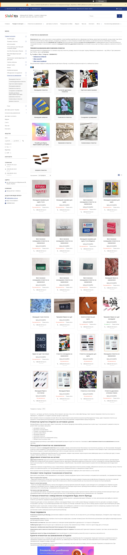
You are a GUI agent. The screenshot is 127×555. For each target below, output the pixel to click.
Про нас (84, 24)
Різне (8, 106)
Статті (6, 122)
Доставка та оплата (52, 24)
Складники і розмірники (64, 117)
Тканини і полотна (12, 41)
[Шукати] (119, 16)
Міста (98, 24)
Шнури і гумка (11, 65)
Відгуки (77, 24)
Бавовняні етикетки (111, 117)
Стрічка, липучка (12, 62)
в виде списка (121, 150)
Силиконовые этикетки (40, 144)
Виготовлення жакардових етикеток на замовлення (88, 176)
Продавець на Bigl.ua (63, 551)
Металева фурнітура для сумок (14, 54)
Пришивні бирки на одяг (64, 291)
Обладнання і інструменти (14, 73)
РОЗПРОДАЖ (10, 39)
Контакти (91, 24)
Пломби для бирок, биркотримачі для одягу (88, 118)
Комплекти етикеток (40, 117)
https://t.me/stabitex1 (12, 200)
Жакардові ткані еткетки (41, 291)
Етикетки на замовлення (35, 24)
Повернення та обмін (66, 24)
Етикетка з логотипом (88, 365)
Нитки (9, 67)
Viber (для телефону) (39, 61)
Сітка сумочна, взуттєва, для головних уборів (15, 47)
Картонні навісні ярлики (88, 90)
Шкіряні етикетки (64, 144)
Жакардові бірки (64, 365)
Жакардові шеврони (111, 90)
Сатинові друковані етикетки (64, 91)
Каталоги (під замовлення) (111, 24)
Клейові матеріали (12, 70)
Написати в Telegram (39, 56)
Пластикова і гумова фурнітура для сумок (16, 58)
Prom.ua (72, 549)
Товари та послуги (17, 24)
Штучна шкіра (11, 44)
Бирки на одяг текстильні (41, 328)
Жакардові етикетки (40, 90)
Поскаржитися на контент (63, 552)
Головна (7, 24)
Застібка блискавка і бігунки (15, 51)
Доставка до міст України (12, 110)
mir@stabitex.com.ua (12, 198)
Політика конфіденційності (78, 552)
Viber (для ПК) (37, 59)
